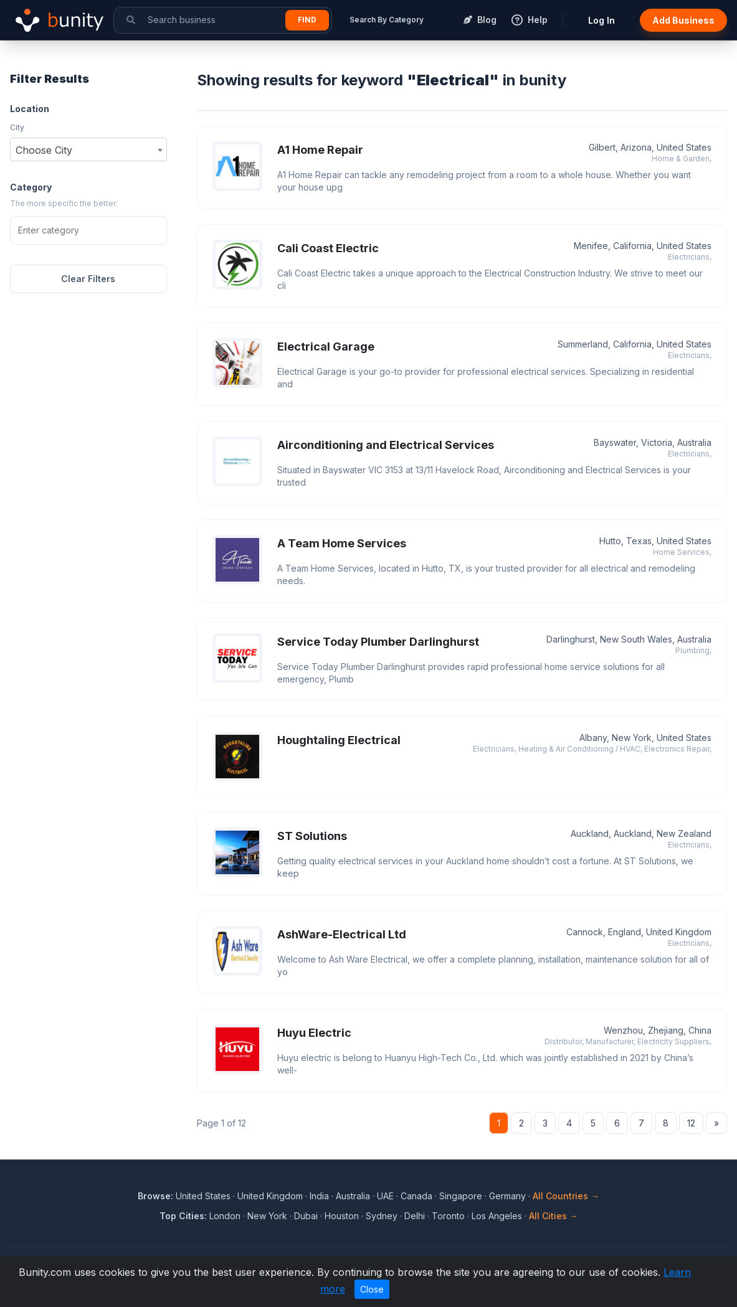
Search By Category (386, 19)
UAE (385, 1196)
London (224, 1215)
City (17, 127)
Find (307, 19)
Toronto (448, 1215)
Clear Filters (88, 278)
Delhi (414, 1215)
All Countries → (566, 1196)
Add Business (683, 20)
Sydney (381, 1215)
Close (372, 1289)
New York (267, 1215)
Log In (601, 20)
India (319, 1196)
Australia (353, 1196)
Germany (507, 1196)
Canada (416, 1196)
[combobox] (88, 149)
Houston (342, 1215)
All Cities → (553, 1215)
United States (203, 1196)
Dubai (306, 1215)
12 (691, 1123)
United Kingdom (270, 1196)
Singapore (460, 1196)
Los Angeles (497, 1215)
